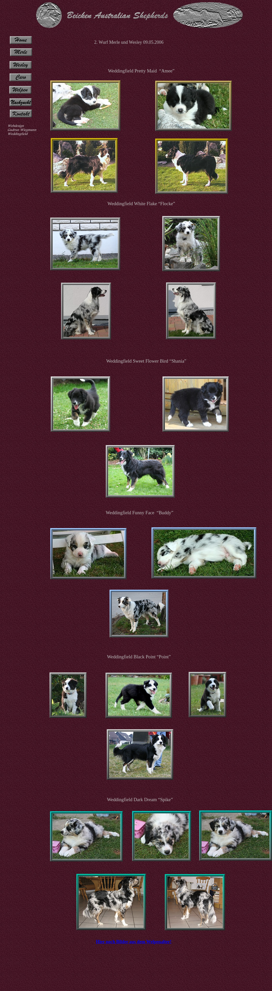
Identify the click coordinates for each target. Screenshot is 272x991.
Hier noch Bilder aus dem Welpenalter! (134, 941)
